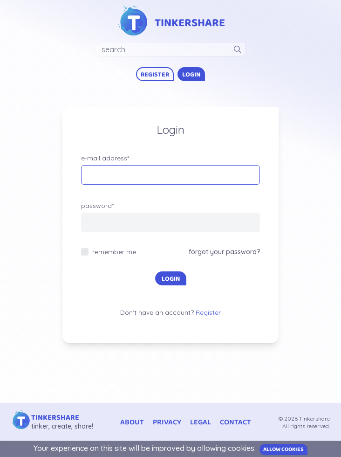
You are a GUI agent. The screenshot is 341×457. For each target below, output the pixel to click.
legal (200, 422)
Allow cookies (283, 449)
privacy (167, 422)
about (132, 422)
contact (235, 422)
